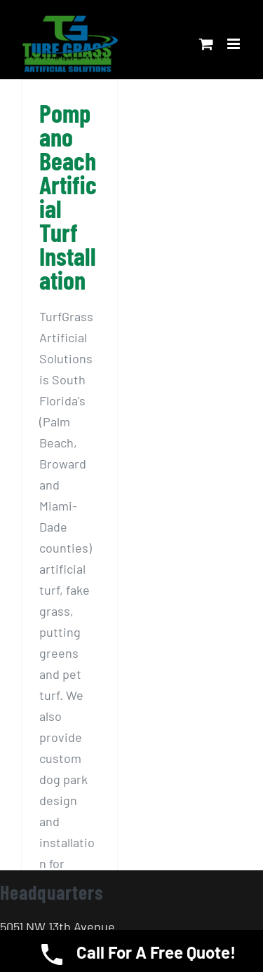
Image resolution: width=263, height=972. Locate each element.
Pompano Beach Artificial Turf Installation (68, 196)
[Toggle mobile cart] (206, 43)
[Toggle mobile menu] (234, 43)
